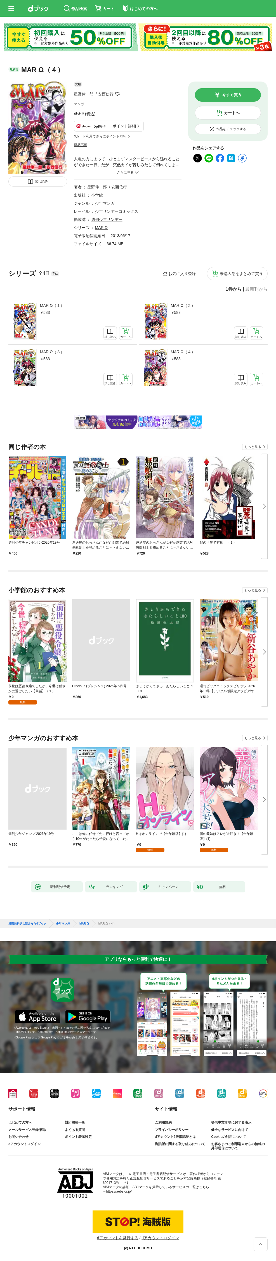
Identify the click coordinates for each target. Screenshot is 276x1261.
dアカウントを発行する (117, 1238)
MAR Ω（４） (183, 352)
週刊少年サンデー (106, 219)
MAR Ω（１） (52, 305)
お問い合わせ (18, 1137)
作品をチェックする (231, 129)
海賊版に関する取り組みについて (180, 1144)
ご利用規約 (163, 1122)
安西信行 (106, 94)
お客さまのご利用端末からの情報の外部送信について (238, 1146)
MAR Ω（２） (183, 305)
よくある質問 (75, 1130)
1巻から (234, 289)
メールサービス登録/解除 (27, 1130)
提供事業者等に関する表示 (231, 1122)
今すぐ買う (232, 95)
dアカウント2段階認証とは (175, 1137)
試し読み (41, 181)
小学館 (97, 195)
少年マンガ (105, 203)
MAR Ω (101, 227)
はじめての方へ (20, 1122)
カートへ (232, 113)
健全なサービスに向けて (229, 1130)
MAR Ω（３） (52, 352)
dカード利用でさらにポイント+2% (100, 136)
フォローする (117, 94)
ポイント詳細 (124, 126)
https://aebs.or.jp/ (119, 1191)
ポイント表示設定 (78, 1137)
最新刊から (256, 289)
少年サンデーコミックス (116, 211)
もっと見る (252, 447)
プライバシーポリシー (171, 1130)
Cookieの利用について (228, 1137)
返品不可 (80, 145)
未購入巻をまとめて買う (241, 273)
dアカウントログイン (24, 1144)
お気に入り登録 (182, 273)
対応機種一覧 (75, 1122)
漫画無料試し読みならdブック (27, 923)
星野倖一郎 (83, 94)
